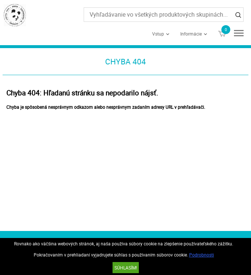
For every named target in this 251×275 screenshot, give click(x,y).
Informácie (191, 34)
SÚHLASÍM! (125, 268)
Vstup (158, 34)
